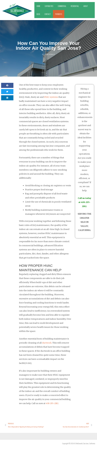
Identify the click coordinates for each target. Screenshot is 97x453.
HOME (38, 6)
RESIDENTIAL (75, 6)
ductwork (47, 342)
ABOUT (85, 6)
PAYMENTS (58, 14)
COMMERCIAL (62, 6)
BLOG (38, 14)
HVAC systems (51, 97)
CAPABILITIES (49, 6)
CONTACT (48, 14)
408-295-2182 (52, 403)
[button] (7, 85)
